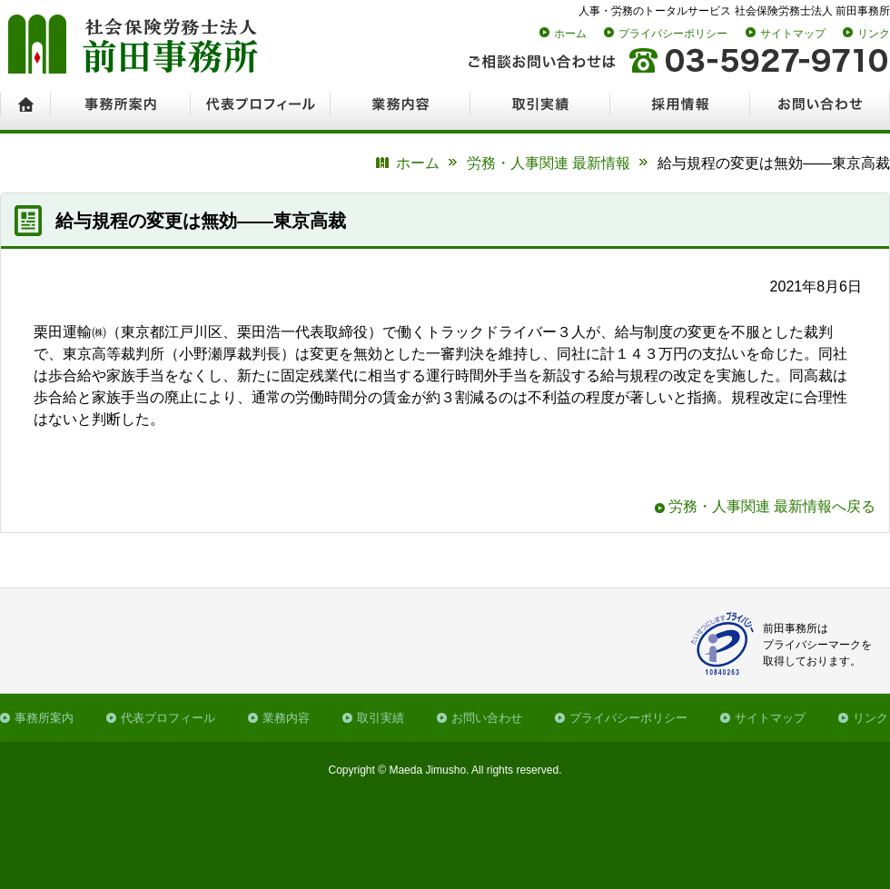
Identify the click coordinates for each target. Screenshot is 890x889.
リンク (873, 33)
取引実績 (380, 718)
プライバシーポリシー (672, 33)
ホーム (570, 33)
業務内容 (286, 718)
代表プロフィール (168, 718)
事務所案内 (44, 718)
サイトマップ (793, 33)
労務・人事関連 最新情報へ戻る (771, 506)
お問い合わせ (486, 718)
